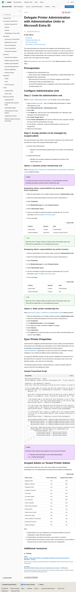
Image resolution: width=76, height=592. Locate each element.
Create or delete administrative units (39, 99)
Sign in (72, 2)
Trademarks (4, 591)
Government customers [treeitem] (11, 51)
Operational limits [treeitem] (9, 99)
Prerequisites (28, 38)
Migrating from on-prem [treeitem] (11, 42)
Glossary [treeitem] (7, 30)
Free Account (69, 6)
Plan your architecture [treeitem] (10, 45)
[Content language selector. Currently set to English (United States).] (9, 584)
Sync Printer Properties (31, 42)
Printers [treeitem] (7, 78)
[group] (49, 410)
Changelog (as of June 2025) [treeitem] (12, 33)
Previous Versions (14, 588)
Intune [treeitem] (6, 81)
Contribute (29, 588)
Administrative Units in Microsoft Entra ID (41, 61)
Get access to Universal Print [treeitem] (12, 39)
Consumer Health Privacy (47, 588)
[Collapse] (20, 11)
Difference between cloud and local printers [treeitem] (12, 120)
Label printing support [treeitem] (10, 108)
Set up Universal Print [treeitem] (10, 48)
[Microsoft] (3, 2)
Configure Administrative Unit (32, 40)
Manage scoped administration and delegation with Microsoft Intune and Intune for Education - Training (47, 558)
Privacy (36, 588)
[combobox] (11, 14)
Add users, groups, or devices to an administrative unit (45, 312)
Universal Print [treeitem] (7, 18)
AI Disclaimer (4, 588)
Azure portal (38, 103)
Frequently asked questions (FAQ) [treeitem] (12, 104)
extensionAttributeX (30, 350)
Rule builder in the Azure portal (46, 214)
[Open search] (68, 2)
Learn (25, 12)
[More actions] (73, 12)
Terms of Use (60, 588)
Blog (22, 588)
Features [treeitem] (7, 27)
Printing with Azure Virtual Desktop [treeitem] (11, 112)
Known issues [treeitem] (8, 93)
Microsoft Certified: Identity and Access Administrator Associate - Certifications (46, 568)
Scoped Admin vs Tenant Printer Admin (35, 44)
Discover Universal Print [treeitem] (11, 24)
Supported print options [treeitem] (11, 116)
